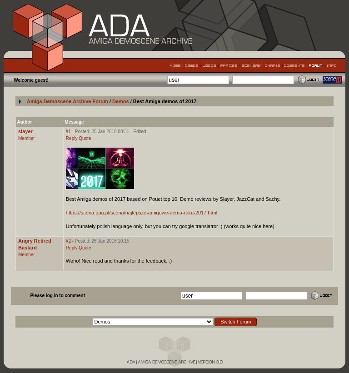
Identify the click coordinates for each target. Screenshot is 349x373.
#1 (68, 131)
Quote (85, 138)
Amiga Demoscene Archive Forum (67, 101)
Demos (121, 101)
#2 (68, 241)
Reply (72, 138)
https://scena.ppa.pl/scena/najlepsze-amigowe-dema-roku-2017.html (141, 212)
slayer (25, 131)
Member (26, 138)
